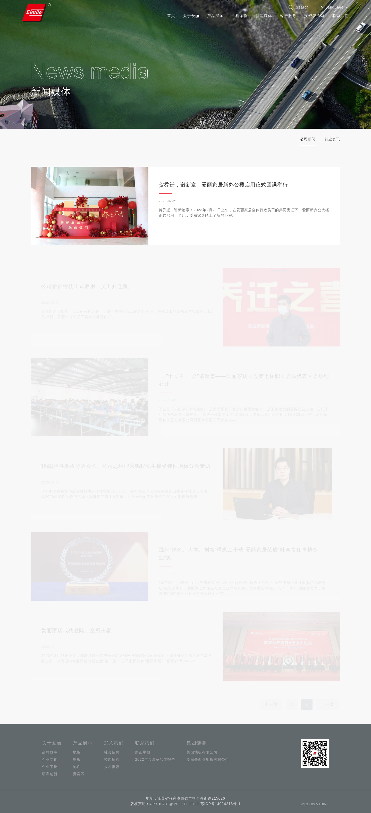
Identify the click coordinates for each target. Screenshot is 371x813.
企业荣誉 (49, 767)
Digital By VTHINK (314, 804)
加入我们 (114, 743)
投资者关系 (314, 15)
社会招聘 (112, 752)
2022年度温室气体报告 (155, 759)
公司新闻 (308, 139)
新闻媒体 (264, 15)
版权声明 (138, 804)
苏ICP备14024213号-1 (220, 804)
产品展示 (215, 15)
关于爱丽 (191, 15)
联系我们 (340, 15)
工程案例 (239, 15)
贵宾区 (79, 774)
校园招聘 (112, 759)
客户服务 (288, 15)
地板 (77, 752)
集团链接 (196, 743)
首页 (171, 15)
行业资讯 (333, 139)
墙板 (77, 759)
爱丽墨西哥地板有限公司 (208, 759)
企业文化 (49, 759)
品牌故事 (49, 752)
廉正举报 (142, 752)
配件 (77, 767)
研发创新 (49, 774)
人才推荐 (112, 767)
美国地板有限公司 (202, 752)
